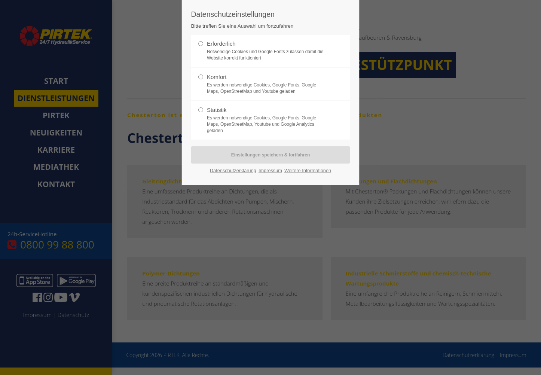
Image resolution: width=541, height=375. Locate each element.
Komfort (267, 84)
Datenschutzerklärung (233, 170)
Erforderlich (267, 50)
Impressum (270, 170)
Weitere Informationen (307, 170)
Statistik (267, 120)
